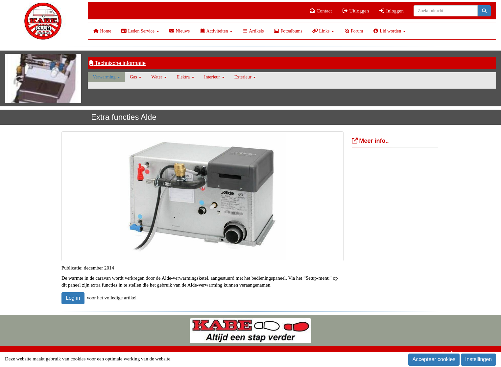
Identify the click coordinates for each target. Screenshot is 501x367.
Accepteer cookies (434, 359)
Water (159, 77)
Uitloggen (355, 10)
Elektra (185, 77)
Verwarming (106, 77)
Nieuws (179, 31)
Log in (73, 298)
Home (102, 31)
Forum (353, 31)
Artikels (253, 31)
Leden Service (140, 31)
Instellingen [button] (478, 359)
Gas (135, 77)
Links (323, 31)
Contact (320, 10)
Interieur (214, 77)
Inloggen (391, 10)
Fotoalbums (288, 31)
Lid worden (389, 31)
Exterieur (245, 77)
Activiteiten (216, 31)
